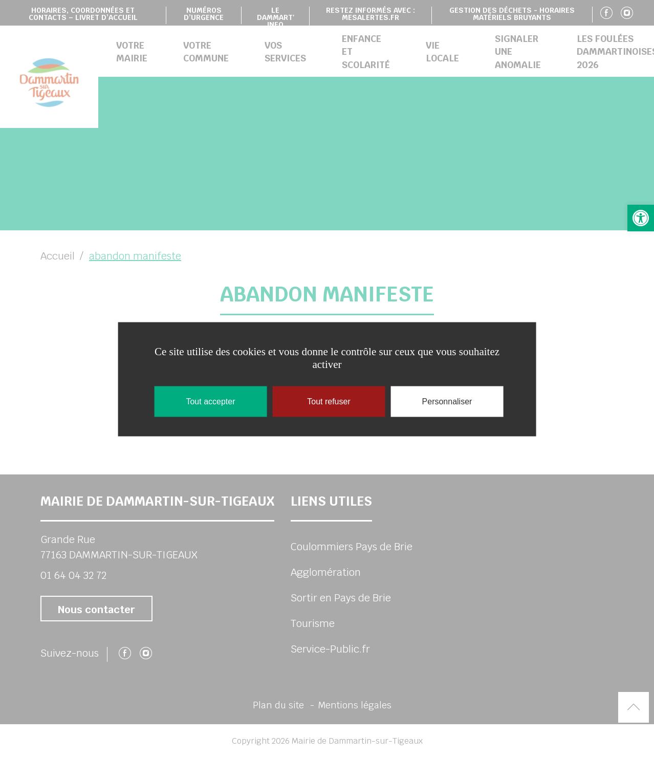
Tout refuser (328, 401)
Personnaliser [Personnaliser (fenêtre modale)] (447, 401)
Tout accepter (210, 401)
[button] (640, 218)
